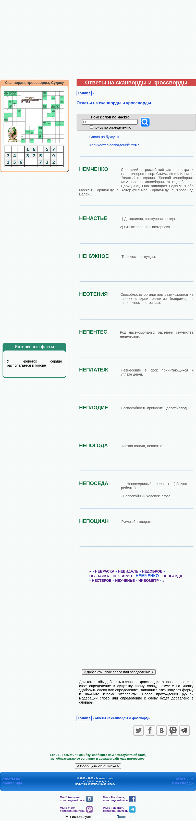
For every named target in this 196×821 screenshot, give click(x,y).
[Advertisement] (98, 38)
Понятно (123, 817)
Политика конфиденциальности (95, 784)
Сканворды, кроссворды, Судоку (34, 83)
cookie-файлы (104, 817)
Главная (84, 93)
